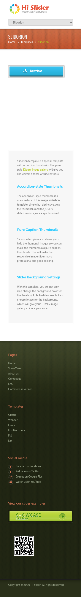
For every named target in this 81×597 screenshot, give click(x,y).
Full (10, 435)
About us (13, 373)
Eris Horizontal (16, 430)
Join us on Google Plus (29, 476)
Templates (27, 42)
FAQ (10, 384)
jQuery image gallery (35, 169)
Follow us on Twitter (28, 471)
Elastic (12, 425)
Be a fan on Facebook (28, 466)
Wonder (13, 420)
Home (12, 42)
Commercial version (20, 389)
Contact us (14, 378)
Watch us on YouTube (28, 481)
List (10, 440)
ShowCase (14, 368)
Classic (12, 414)
